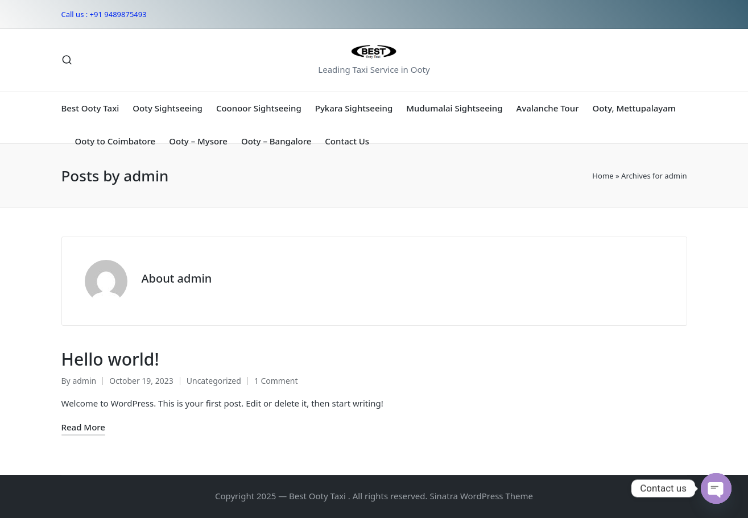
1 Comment (276, 380)
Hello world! (110, 359)
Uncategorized (214, 380)
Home (602, 176)
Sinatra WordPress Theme (481, 496)
